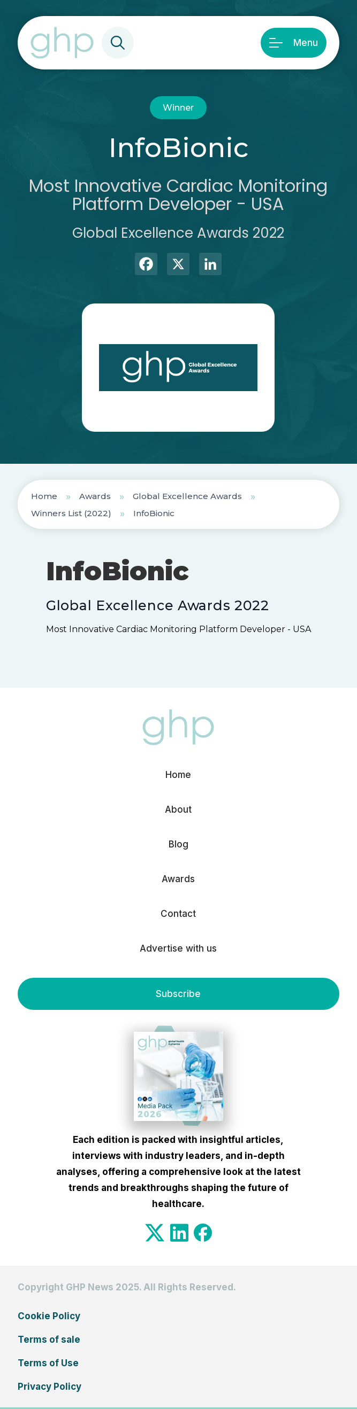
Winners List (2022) (71, 513)
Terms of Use (48, 1363)
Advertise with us (178, 948)
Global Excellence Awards (187, 496)
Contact (178, 913)
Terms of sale (49, 1339)
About (178, 809)
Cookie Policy (49, 1316)
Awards (95, 496)
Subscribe (178, 993)
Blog (178, 844)
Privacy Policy (49, 1386)
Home (44, 496)
